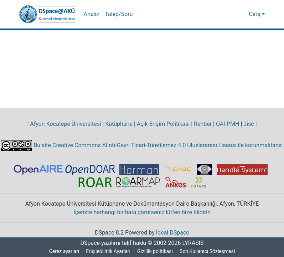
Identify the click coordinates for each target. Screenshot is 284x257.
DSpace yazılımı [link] (98, 243)
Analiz (91, 14)
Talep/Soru (117, 14)
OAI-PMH (228, 124)
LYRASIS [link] (194, 243)
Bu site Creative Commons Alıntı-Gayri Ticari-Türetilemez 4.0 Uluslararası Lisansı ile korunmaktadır (157, 145)
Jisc (249, 124)
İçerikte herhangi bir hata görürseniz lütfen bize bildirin (142, 212)
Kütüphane (119, 124)
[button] (47, 14)
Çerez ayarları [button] (63, 251)
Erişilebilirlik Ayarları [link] (108, 251)
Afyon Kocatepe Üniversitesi (66, 124)
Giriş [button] (256, 14)
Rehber (201, 124)
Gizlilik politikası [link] (156, 251)
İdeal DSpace (173, 233)
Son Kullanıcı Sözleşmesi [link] (209, 251)
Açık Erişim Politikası (162, 124)
